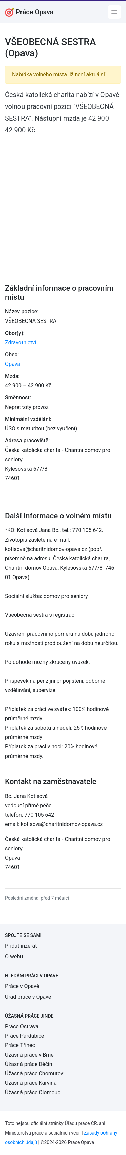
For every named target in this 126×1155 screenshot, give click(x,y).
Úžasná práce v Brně (29, 1055)
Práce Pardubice (24, 1036)
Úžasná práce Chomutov (34, 1073)
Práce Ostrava (21, 1026)
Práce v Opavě (22, 986)
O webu (14, 956)
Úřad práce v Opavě (28, 997)
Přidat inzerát (21, 946)
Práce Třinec (20, 1045)
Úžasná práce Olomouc (32, 1092)
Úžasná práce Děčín (28, 1064)
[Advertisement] (63, 204)
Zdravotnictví (20, 342)
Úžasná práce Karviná (31, 1083)
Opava (12, 364)
